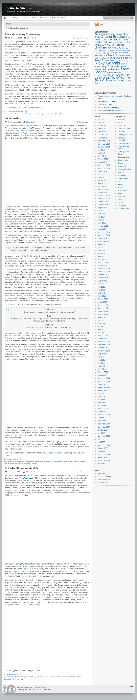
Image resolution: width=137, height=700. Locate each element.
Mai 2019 (101, 126)
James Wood (29, 461)
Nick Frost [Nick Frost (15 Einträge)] (103, 58)
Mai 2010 (101, 363)
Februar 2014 (103, 226)
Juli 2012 (101, 284)
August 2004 (102, 457)
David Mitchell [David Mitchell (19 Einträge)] (101, 42)
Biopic (120, 123)
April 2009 (101, 403)
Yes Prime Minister (30, 463)
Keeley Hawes (40, 461)
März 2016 (102, 156)
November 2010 (104, 345)
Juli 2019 (101, 120)
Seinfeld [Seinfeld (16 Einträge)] (124, 64)
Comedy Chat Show (125, 135)
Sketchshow (122, 191)
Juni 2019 (101, 123)
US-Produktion (123, 209)
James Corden (50, 677)
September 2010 (104, 351)
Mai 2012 (101, 290)
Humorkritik (122, 166)
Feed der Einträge (104, 476)
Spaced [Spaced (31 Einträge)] (113, 66)
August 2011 (102, 317)
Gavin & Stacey (30, 677)
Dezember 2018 (104, 141)
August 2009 (102, 390)
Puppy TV (118, 107)
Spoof (120, 193)
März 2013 (102, 260)
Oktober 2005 (103, 448)
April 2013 (101, 257)
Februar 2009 (103, 409)
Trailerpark (122, 206)
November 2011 (104, 308)
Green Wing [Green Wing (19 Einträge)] (110, 48)
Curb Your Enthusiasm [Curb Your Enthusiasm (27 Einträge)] (114, 39)
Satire (120, 184)
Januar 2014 (102, 229)
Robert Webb (63, 461)
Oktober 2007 (103, 430)
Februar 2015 (103, 190)
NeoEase (28, 690)
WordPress (9, 689)
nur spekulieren (13, 49)
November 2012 (104, 272)
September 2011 (104, 314)
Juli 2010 (101, 357)
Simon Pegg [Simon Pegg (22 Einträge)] (101, 66)
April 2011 (101, 330)
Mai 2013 (101, 253)
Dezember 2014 (104, 196)
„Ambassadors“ (10, 207)
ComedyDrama (12, 459)
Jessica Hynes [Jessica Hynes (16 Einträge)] (115, 50)
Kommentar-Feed (104, 479)
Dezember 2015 (104, 165)
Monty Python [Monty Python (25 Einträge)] (116, 55)
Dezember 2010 (104, 342)
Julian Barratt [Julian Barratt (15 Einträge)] (99, 53)
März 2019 (102, 132)
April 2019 (101, 129)
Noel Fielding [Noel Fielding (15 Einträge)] (112, 58)
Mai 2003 (101, 463)
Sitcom (120, 187)
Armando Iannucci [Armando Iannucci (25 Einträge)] (105, 34)
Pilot (119, 181)
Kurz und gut (110, 101)
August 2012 (102, 281)
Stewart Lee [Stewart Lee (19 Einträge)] (112, 72)
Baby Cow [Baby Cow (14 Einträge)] (118, 34)
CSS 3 (49, 690)
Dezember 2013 (104, 232)
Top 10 (120, 203)
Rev (56, 461)
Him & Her (40, 677)
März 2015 (102, 187)
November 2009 (104, 381)
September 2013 (104, 241)
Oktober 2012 (103, 275)
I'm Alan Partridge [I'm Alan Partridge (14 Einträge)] (123, 48)
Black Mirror (19, 114)
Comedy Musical (124, 143)
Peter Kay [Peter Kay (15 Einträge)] (124, 61)
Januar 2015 (102, 193)
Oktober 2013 (103, 238)
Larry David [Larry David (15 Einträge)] (108, 53)
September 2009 (104, 387)
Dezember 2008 (104, 415)
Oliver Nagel (14, 18)
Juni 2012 (101, 287)
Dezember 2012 (104, 269)
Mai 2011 (101, 327)
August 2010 (102, 354)
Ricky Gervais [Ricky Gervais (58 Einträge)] (107, 63)
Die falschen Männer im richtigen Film (21, 468)
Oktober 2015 (103, 171)
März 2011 (102, 333)
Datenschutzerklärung (59, 18)
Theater (121, 200)
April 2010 (101, 366)
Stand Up (121, 197)
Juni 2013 (101, 250)
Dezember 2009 (104, 378)
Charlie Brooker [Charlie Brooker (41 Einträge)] (113, 36)
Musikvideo (122, 175)
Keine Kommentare (82, 38)
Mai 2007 (101, 433)
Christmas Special (124, 129)
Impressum (44, 18)
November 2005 (104, 445)
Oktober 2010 (103, 348)
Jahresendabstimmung (15, 111)
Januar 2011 (102, 339)
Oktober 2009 (103, 384)
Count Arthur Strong (30, 114)
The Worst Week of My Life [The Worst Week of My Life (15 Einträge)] (117, 81)
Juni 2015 (101, 177)
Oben (131, 687)
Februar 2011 (103, 336)
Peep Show (50, 461)
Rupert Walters (73, 461)
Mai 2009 (101, 400)
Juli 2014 (101, 211)
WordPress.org (103, 482)
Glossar (25, 18)
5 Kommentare (84, 122)
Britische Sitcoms (19, 8)
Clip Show (121, 132)
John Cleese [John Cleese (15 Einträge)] (125, 50)
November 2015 (104, 168)
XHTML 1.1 (40, 690)
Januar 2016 (102, 162)
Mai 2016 (101, 150)
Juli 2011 (101, 320)
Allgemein (121, 120)
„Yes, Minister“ (45, 235)
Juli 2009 (101, 393)
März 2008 (102, 421)
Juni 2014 (101, 214)
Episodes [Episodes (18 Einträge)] (119, 42)
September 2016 (104, 147)
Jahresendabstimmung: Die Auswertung (22, 34)
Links (34, 18)
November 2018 (104, 144)
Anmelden (101, 473)
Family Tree (42, 114)
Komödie (121, 172)
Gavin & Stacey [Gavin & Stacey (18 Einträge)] (106, 45)
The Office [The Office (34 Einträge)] (117, 77)
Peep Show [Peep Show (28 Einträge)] (102, 60)
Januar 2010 (102, 375)
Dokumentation (123, 160)
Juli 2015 (101, 174)
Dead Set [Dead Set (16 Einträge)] (111, 42)
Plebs (49, 114)
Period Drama (123, 178)
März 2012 (102, 296)
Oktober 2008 (103, 418)
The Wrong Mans (58, 114)
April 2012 (101, 293)
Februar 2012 (103, 299)
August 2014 (102, 208)
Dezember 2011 (104, 305)
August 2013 (102, 244)
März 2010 (102, 369)
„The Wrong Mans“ (28, 135)
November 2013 (104, 235)
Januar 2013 (102, 266)
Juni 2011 (101, 323)
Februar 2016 (103, 159)
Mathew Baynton (61, 677)
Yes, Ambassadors (13, 118)
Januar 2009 (102, 412)
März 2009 (102, 406)
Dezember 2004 (104, 454)
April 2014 (101, 220)
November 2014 (104, 199)
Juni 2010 (101, 360)
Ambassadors (9, 114)
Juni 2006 (101, 442)
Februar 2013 (103, 263)
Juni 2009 (101, 396)
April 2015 (101, 183)
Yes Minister (19, 463)
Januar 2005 (102, 451)
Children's (121, 126)
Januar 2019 (102, 138)
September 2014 (104, 205)
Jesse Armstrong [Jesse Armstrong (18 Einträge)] (102, 50)
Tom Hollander (9, 463)
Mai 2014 (101, 217)
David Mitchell (19, 461)
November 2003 (104, 460)
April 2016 (101, 153)
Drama (120, 163)
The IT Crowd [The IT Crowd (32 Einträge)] (115, 75)
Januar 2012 (102, 302)
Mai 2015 (101, 180)
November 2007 (104, 427)
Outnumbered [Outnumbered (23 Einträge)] (124, 57)
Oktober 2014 (103, 202)
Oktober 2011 (103, 311)
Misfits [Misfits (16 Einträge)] (105, 56)
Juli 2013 (101, 247)
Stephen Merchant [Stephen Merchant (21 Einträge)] (111, 69)
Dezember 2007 (104, 424)
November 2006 (104, 436)
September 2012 (104, 278)
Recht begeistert (116, 110)
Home (5, 18)
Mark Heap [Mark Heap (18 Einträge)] (118, 53)
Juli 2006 (101, 439)
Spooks (82, 461)
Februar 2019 (103, 135)
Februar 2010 (103, 372)
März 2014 (102, 223)
